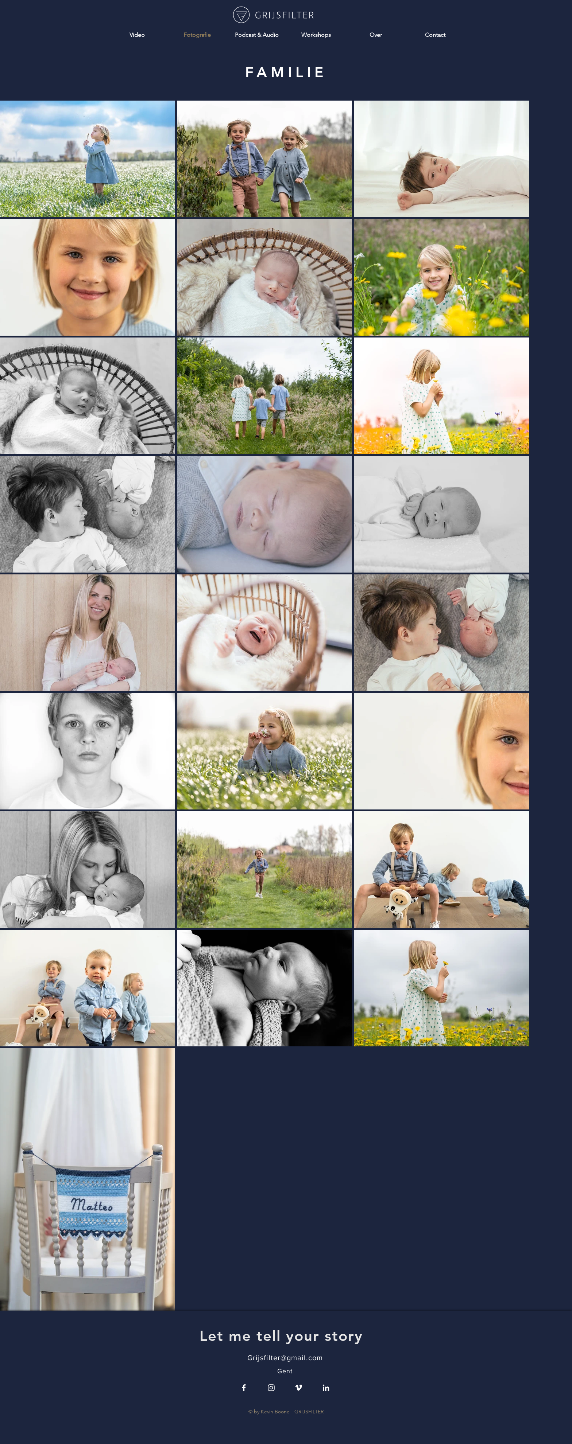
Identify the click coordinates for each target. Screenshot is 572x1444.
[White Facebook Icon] (243, 1387)
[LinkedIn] (326, 1387)
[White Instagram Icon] (271, 1387)
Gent (285, 1371)
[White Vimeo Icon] (298, 1387)
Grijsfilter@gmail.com (285, 1358)
